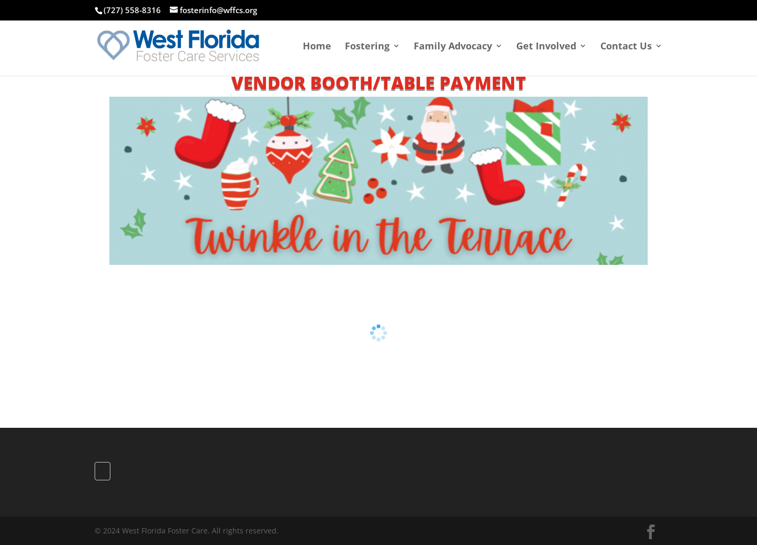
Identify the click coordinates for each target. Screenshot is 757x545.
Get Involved (546, 47)
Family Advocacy (453, 47)
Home (317, 47)
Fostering (367, 47)
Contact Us (626, 47)
